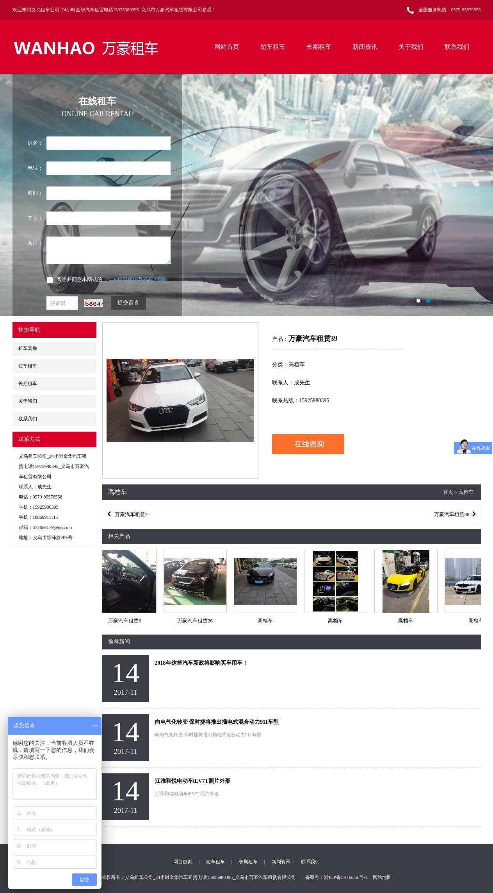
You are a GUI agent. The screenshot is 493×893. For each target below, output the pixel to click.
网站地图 (382, 877)
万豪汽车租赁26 (195, 621)
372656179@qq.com (52, 527)
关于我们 (411, 46)
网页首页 (182, 861)
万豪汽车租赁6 (125, 621)
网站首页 (226, 46)
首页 (448, 492)
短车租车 (272, 46)
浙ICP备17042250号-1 (346, 877)
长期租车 (318, 46)
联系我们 (457, 46)
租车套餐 (27, 348)
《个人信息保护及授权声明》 (135, 279)
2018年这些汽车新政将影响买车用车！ (201, 663)
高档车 (265, 621)
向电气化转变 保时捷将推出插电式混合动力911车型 (217, 722)
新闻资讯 (364, 46)
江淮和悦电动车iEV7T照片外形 (193, 781)
